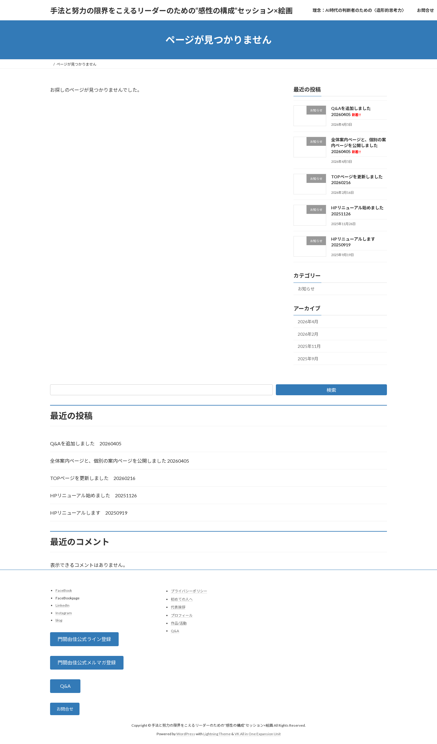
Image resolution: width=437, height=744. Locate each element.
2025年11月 (309, 346)
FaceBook (64, 590)
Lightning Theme (217, 736)
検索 (331, 390)
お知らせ (306, 289)
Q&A (175, 631)
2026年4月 (308, 321)
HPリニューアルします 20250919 (88, 513)
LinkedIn (62, 605)
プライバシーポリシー (189, 591)
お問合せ (66, 710)
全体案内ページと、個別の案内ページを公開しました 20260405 (358, 145)
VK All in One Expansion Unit (258, 736)
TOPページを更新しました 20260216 (92, 478)
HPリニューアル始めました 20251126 (93, 495)
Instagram (64, 613)
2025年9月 (308, 358)
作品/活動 (179, 623)
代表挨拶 (178, 607)
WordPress (185, 736)
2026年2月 (308, 334)
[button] (84, 639)
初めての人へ (182, 599)
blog (59, 620)
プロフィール (182, 615)
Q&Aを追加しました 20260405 (85, 443)
